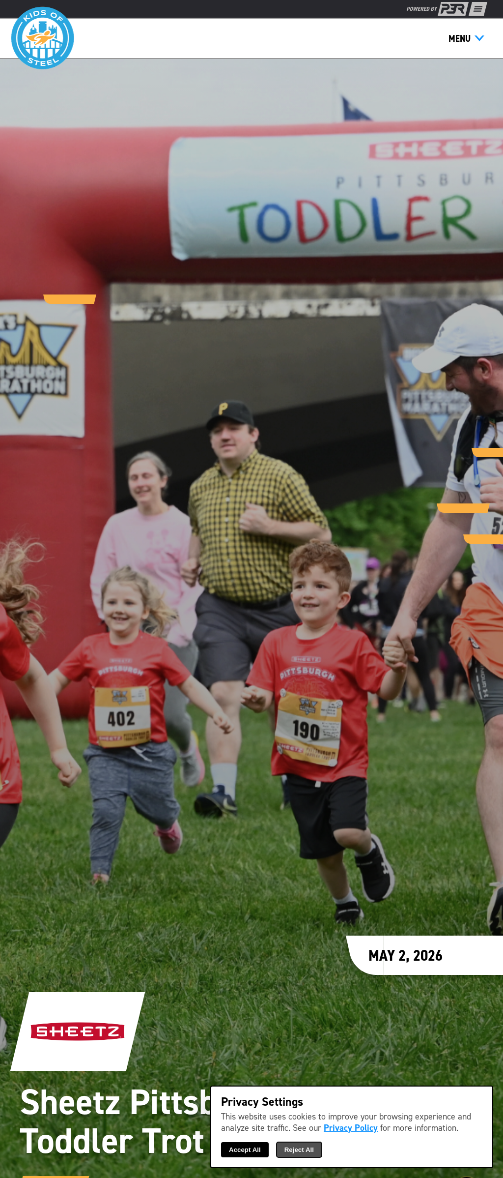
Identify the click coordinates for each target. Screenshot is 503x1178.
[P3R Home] (438, 9)
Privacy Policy (351, 1128)
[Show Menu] (466, 38)
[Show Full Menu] (478, 9)
